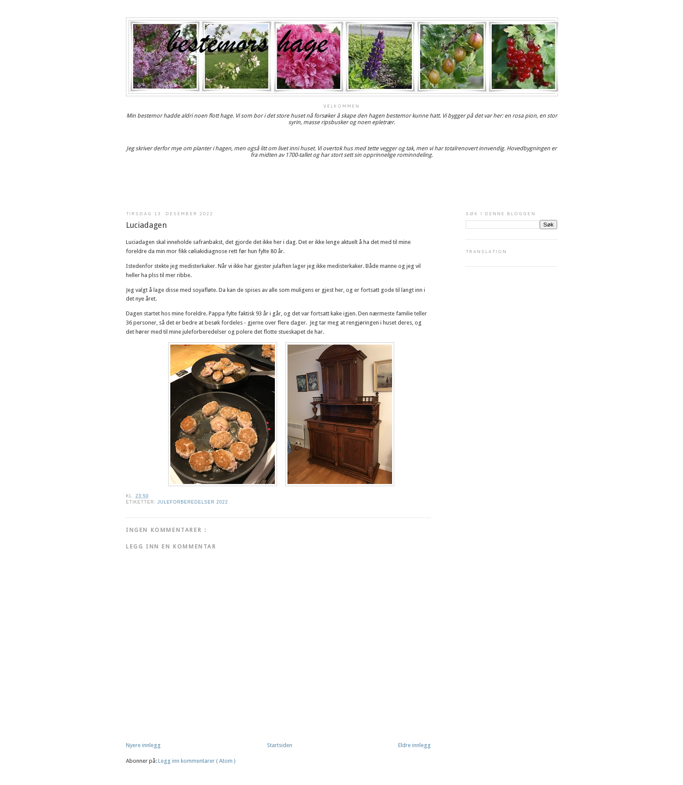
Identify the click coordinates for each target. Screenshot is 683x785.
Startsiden (279, 745)
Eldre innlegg (414, 745)
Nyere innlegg (143, 745)
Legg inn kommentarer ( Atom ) (197, 761)
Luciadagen (146, 225)
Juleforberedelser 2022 (192, 502)
